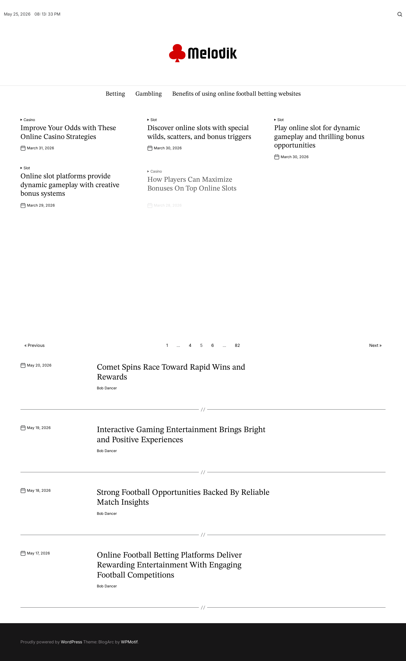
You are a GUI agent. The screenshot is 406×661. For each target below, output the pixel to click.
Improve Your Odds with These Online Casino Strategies (68, 133)
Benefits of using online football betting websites (236, 94)
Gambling (148, 94)
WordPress (71, 641)
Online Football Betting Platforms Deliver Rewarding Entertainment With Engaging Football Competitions (169, 565)
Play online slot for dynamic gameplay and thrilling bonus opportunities (319, 137)
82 (237, 345)
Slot (153, 120)
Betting (115, 94)
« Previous (34, 345)
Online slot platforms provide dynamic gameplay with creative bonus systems (69, 192)
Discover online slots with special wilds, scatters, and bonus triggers (199, 133)
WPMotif (129, 641)
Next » (375, 345)
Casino (29, 120)
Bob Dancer (107, 388)
